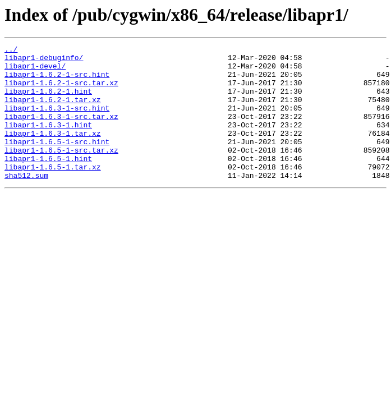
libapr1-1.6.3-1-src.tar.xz (61, 131)
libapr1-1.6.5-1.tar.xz (52, 192)
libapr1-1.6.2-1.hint (48, 101)
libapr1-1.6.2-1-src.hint (56, 81)
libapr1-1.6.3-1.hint (48, 141)
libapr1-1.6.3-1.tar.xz (52, 151)
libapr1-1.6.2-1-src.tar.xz (61, 91)
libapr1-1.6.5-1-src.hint (56, 162)
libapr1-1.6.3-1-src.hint (56, 121)
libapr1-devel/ (35, 71)
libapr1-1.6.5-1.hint (48, 182)
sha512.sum (26, 202)
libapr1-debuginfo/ (43, 61)
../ (10, 50)
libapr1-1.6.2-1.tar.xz (52, 111)
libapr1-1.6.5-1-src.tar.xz (61, 172)
